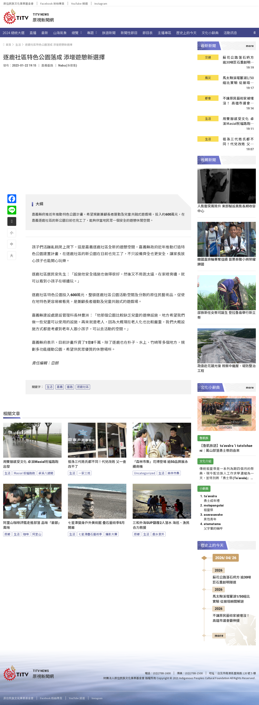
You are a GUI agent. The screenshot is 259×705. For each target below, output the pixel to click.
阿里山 (36, 534)
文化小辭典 (210, 32)
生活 (50, 387)
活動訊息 (230, 32)
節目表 (148, 32)
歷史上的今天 (186, 32)
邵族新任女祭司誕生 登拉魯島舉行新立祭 (226, 315)
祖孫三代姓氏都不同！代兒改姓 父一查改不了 (97, 464)
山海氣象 (60, 32)
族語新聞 (109, 32)
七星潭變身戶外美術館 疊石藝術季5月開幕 (96, 525)
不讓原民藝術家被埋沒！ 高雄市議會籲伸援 (238, 101)
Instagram (100, 3)
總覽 (77, 32)
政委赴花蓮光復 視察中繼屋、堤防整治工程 (226, 368)
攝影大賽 (111, 534)
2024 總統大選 (13, 32)
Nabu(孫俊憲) (67, 65)
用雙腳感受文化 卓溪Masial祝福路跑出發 (30, 464)
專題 (92, 32)
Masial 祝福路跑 (24, 473)
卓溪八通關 (45, 473)
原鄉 (7, 534)
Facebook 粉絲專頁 (52, 3)
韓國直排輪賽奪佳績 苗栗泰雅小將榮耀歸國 (226, 262)
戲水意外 (158, 534)
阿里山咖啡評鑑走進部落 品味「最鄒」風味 (32, 525)
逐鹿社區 (83, 387)
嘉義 (60, 387)
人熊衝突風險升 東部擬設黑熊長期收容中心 (226, 208)
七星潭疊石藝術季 (90, 534)
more (219, 636)
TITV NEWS (41, 14)
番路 (70, 387)
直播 (33, 32)
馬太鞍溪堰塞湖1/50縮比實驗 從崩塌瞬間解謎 (238, 80)
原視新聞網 (43, 20)
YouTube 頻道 (79, 3)
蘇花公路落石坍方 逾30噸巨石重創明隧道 (238, 60)
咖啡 (26, 534)
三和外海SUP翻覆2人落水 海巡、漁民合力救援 (161, 525)
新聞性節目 (129, 32)
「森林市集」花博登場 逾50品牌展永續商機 (160, 464)
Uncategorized (144, 473)
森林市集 (173, 473)
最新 (44, 32)
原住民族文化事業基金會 (18, 3)
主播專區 (164, 32)
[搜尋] (254, 32)
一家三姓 (84, 473)
